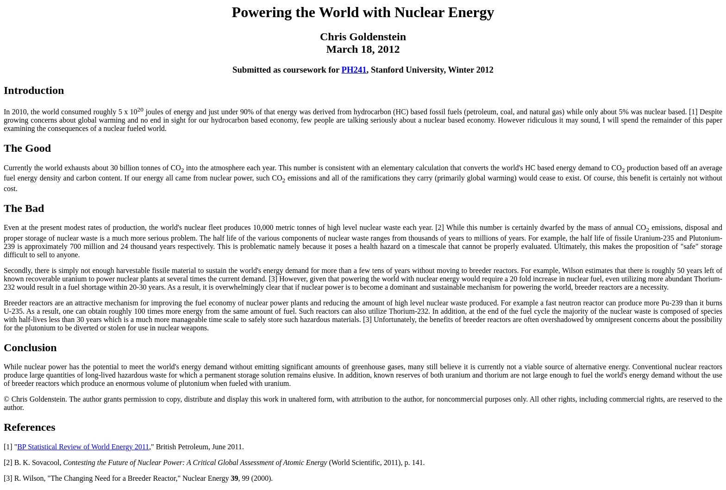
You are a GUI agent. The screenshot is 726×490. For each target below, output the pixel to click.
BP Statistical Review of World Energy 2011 (83, 447)
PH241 (354, 69)
